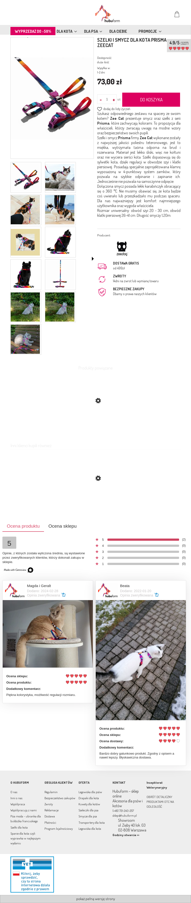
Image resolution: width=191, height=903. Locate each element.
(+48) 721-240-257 (123, 811)
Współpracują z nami (23, 810)
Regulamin (51, 792)
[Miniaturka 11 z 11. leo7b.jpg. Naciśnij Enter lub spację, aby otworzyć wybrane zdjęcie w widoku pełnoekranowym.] (25, 339)
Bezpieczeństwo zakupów (59, 798)
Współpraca (17, 804)
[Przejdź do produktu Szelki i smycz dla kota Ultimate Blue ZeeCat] (95, 501)
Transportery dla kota (91, 822)
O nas (13, 792)
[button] (93, 259)
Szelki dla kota (19, 827)
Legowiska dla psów (90, 792)
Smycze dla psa (87, 816)
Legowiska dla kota (89, 828)
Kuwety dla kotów (89, 804)
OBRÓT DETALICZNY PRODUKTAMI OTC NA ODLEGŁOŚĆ (160, 801)
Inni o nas (16, 798)
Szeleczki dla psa (88, 810)
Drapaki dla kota (88, 798)
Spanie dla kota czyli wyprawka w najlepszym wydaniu (25, 838)
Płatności (50, 822)
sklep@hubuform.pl (125, 815)
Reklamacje (51, 810)
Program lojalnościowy (58, 828)
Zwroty (48, 804)
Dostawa (49, 816)
